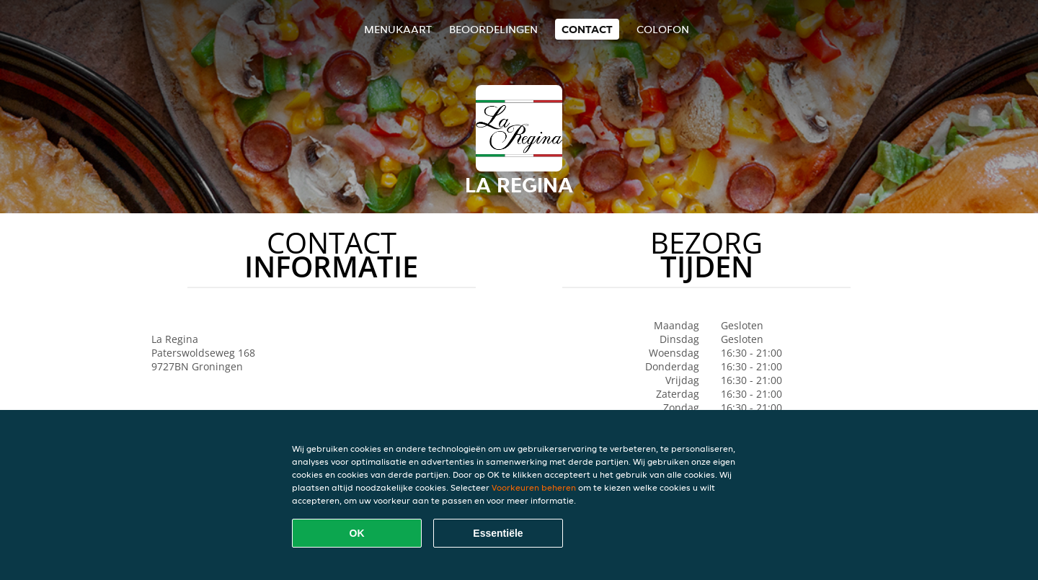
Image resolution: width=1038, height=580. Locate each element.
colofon (662, 29)
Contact (587, 29)
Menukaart (398, 29)
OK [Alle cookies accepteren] (357, 533)
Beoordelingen (493, 29)
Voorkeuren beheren (534, 487)
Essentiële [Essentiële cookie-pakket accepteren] (498, 533)
